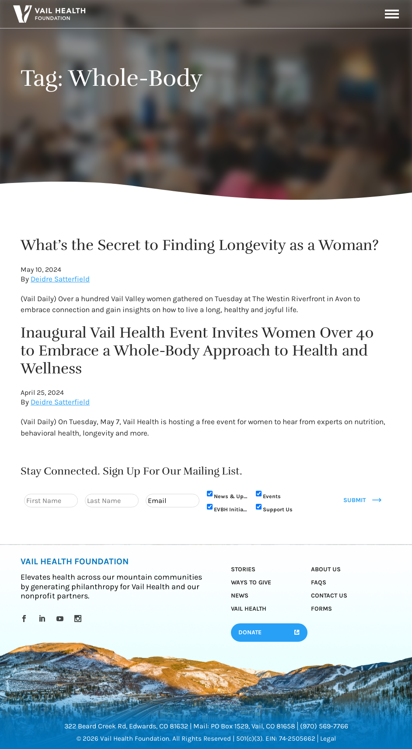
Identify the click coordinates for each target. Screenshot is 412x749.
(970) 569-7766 (324, 726)
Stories (243, 569)
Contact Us (329, 595)
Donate (250, 632)
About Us (326, 569)
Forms (321, 608)
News (239, 595)
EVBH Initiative (231, 509)
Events (272, 496)
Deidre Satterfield (60, 278)
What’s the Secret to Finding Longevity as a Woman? (200, 245)
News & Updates (231, 496)
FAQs (318, 582)
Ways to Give (251, 582)
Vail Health (248, 608)
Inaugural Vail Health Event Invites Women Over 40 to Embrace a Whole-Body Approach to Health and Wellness (197, 350)
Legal (328, 738)
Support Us (278, 509)
